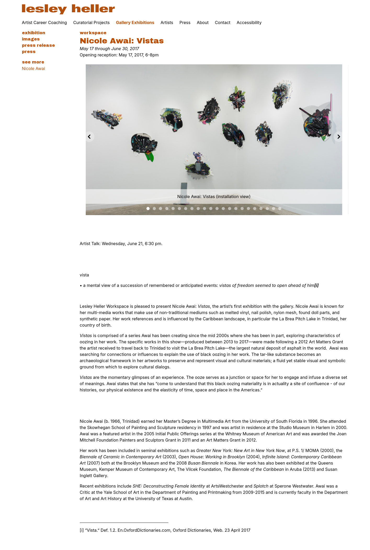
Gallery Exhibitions (135, 22)
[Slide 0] (148, 208)
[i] (82, 530)
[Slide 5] (179, 208)
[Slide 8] (198, 208)
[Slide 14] (235, 208)
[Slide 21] (279, 208)
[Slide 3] (166, 208)
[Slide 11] (217, 208)
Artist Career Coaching (44, 22)
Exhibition (33, 33)
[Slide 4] (173, 208)
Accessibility (249, 22)
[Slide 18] (261, 208)
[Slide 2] (160, 208)
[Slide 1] (154, 208)
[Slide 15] (242, 208)
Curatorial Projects (91, 22)
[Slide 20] (273, 208)
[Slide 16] (248, 208)
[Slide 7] (191, 208)
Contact (222, 22)
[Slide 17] (254, 208)
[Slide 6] (185, 208)
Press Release (38, 45)
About (203, 22)
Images (31, 39)
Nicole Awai (33, 68)
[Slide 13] (229, 208)
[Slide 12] (223, 208)
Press (184, 22)
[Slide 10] (210, 208)
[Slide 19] (267, 208)
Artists (167, 22)
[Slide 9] (204, 208)
